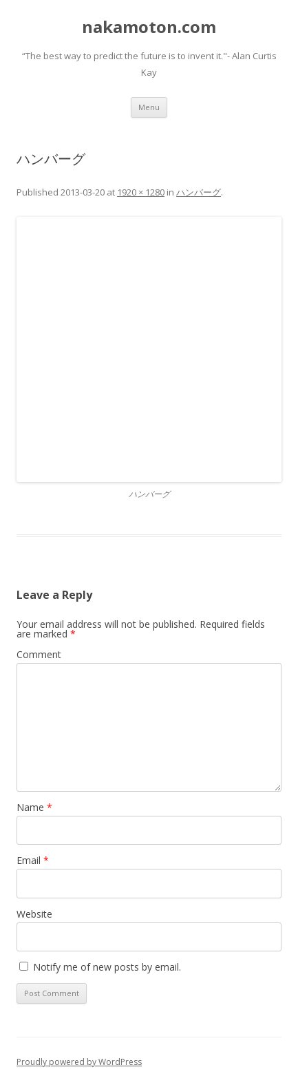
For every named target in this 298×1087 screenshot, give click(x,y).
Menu (149, 107)
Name (34, 807)
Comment (39, 654)
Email (33, 860)
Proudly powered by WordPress (79, 1062)
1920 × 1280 (140, 192)
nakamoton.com (149, 27)
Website (34, 913)
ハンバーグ (198, 192)
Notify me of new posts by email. (107, 966)
